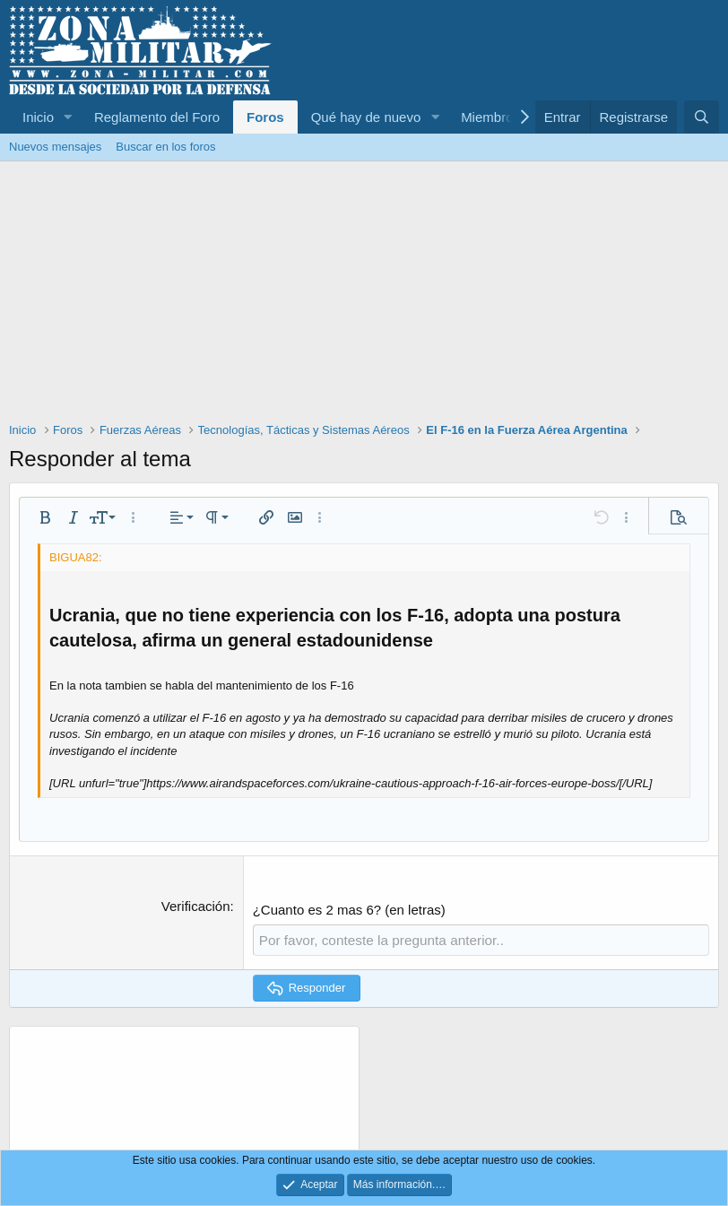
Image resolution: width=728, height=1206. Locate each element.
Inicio (38, 117)
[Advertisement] (364, 295)
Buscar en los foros (165, 146)
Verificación (195, 906)
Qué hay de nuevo (366, 117)
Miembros (490, 117)
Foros (265, 117)
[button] (68, 117)
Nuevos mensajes (55, 146)
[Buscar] (701, 117)
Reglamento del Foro (157, 117)
